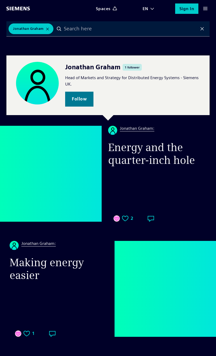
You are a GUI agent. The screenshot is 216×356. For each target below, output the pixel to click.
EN (145, 8)
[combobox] (131, 29)
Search (60, 29)
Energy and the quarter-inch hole (151, 154)
